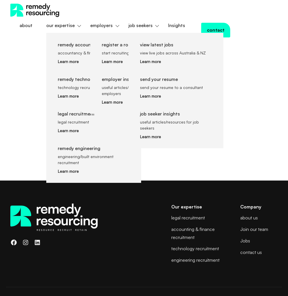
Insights (228, 10)
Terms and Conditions (30, 281)
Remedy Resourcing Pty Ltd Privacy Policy (49, 274)
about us (249, 194)
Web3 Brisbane (263, 273)
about (78, 10)
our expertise (112, 10)
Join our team (254, 205)
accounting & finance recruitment (193, 209)
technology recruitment (195, 224)
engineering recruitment (195, 236)
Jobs (245, 217)
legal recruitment (188, 194)
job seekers (193, 10)
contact (262, 10)
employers (153, 10)
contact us (251, 228)
